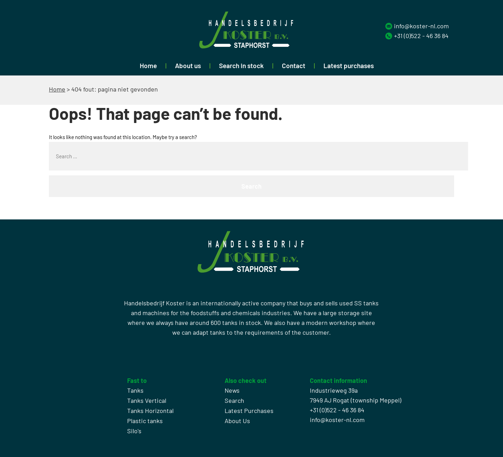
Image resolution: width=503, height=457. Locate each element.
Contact (293, 65)
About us (188, 65)
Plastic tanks (145, 421)
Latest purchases (348, 65)
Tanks (135, 390)
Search (234, 400)
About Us (237, 421)
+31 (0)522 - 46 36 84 (421, 35)
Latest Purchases (249, 410)
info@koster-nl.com (421, 26)
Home (148, 65)
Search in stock (241, 65)
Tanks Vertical (146, 400)
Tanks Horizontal (150, 410)
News (232, 390)
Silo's (134, 431)
